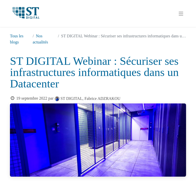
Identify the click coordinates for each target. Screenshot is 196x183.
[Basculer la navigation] (181, 13)
